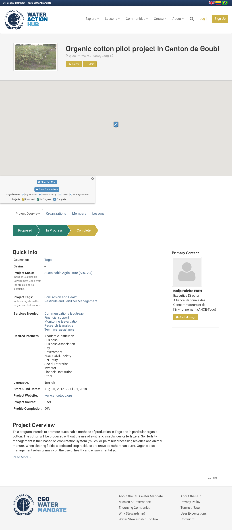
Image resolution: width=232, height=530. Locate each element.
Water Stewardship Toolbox (138, 519)
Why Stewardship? (132, 513)
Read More (22, 457)
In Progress (54, 230)
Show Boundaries (47, 189)
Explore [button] (92, 19)
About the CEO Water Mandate (141, 496)
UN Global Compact (14, 2)
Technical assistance (59, 329)
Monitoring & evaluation (61, 321)
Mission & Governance (135, 502)
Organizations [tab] (56, 213)
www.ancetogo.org (97, 56)
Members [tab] (79, 213)
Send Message (186, 317)
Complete (84, 230)
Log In (204, 19)
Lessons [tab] (98, 213)
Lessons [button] (112, 19)
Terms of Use (190, 507)
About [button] (178, 19)
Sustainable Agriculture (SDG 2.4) (68, 273)
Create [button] (160, 19)
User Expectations (194, 513)
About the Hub (191, 496)
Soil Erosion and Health (61, 297)
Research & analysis (58, 325)
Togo (48, 260)
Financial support (56, 317)
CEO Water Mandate (39, 2)
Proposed (25, 230)
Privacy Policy (190, 502)
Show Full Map (46, 182)
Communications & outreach (64, 313)
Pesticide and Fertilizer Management (70, 301)
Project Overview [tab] (28, 213)
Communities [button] (137, 19)
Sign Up (220, 19)
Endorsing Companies (134, 507)
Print (212, 477)
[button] (116, 124)
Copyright (187, 519)
